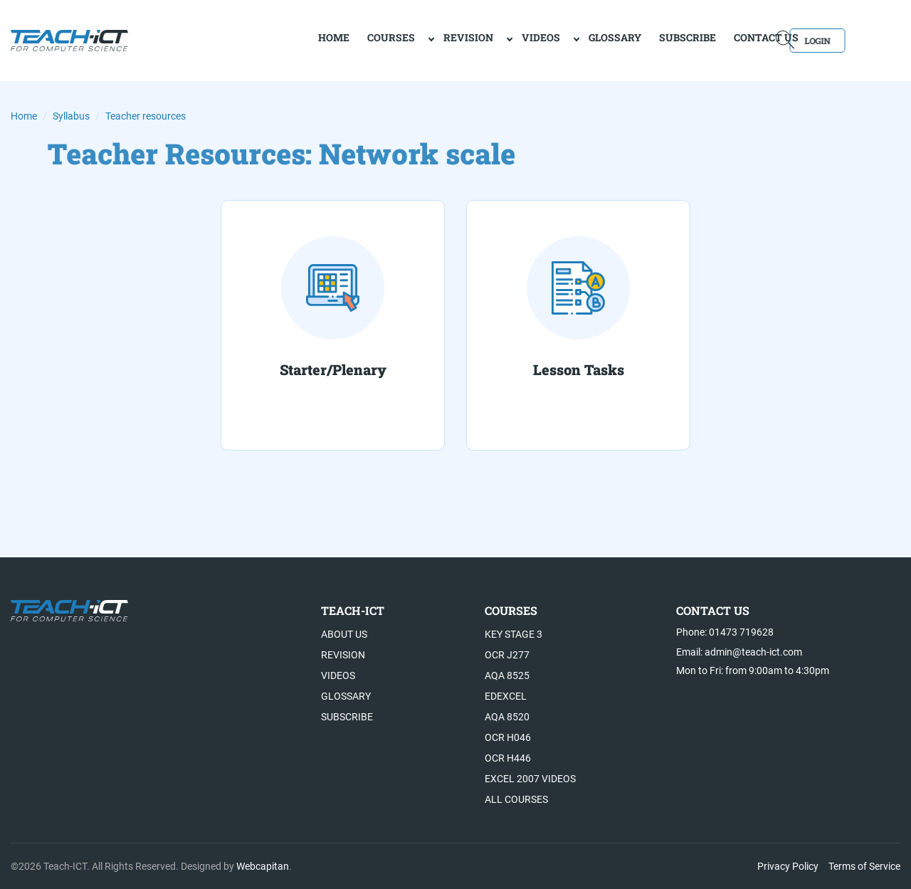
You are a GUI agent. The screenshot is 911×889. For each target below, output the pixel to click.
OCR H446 (508, 758)
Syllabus (71, 116)
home (282, 39)
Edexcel (506, 696)
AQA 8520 (507, 716)
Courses (340, 39)
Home (24, 116)
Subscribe (636, 39)
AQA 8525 (507, 675)
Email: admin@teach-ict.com (739, 652)
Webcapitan (262, 866)
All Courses (516, 799)
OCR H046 (508, 737)
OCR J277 (507, 655)
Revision (417, 39)
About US (344, 634)
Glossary (563, 39)
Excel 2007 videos (530, 778)
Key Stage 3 (513, 634)
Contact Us (715, 39)
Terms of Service (864, 866)
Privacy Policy (787, 866)
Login (859, 39)
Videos (489, 39)
